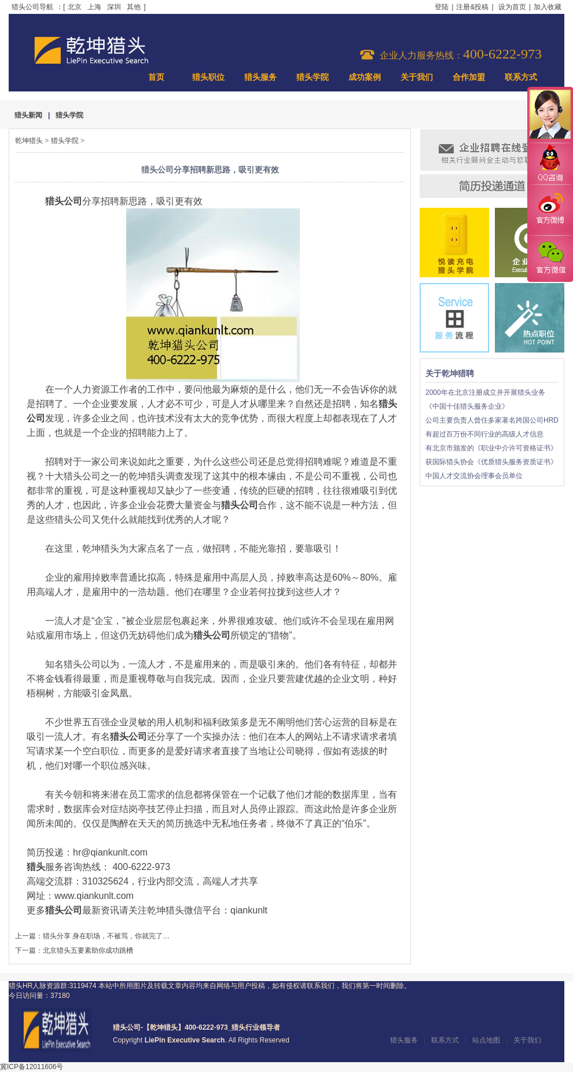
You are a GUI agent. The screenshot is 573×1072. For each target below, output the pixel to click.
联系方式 (521, 77)
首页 (156, 77)
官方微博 (549, 210)
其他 (134, 7)
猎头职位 (208, 77)
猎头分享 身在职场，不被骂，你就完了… (106, 936)
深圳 (114, 7)
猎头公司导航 (32, 7)
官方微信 (549, 258)
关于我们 (417, 77)
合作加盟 (469, 77)
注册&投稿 (472, 7)
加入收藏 (547, 7)
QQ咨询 (549, 164)
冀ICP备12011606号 (31, 1067)
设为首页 (512, 7)
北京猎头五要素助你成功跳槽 (88, 950)
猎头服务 (260, 77)
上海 (94, 7)
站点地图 (486, 1040)
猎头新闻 (28, 115)
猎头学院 (312, 77)
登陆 (442, 7)
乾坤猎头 (29, 141)
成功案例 (364, 77)
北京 (75, 7)
